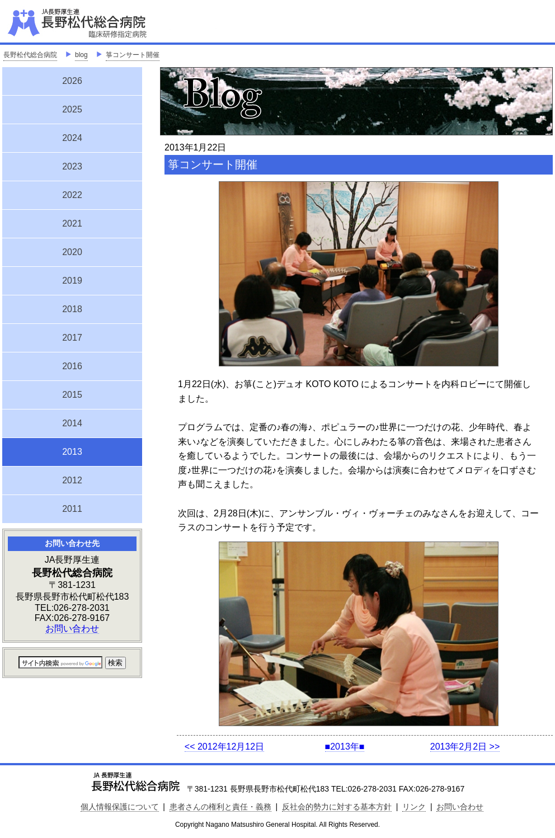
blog (81, 55)
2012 (72, 480)
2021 (72, 223)
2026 (72, 81)
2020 (72, 252)
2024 (72, 138)
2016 (72, 366)
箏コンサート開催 (132, 55)
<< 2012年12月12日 (224, 746)
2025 (72, 109)
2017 (72, 337)
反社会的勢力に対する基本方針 (337, 806)
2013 (72, 450)
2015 (72, 394)
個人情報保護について (120, 806)
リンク (414, 806)
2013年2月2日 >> (465, 746)
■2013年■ (345, 746)
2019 (72, 280)
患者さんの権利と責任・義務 (220, 806)
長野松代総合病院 (30, 55)
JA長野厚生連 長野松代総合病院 (111, 22)
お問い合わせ (72, 628)
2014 (72, 423)
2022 (72, 195)
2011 (72, 509)
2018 (72, 309)
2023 (72, 166)
